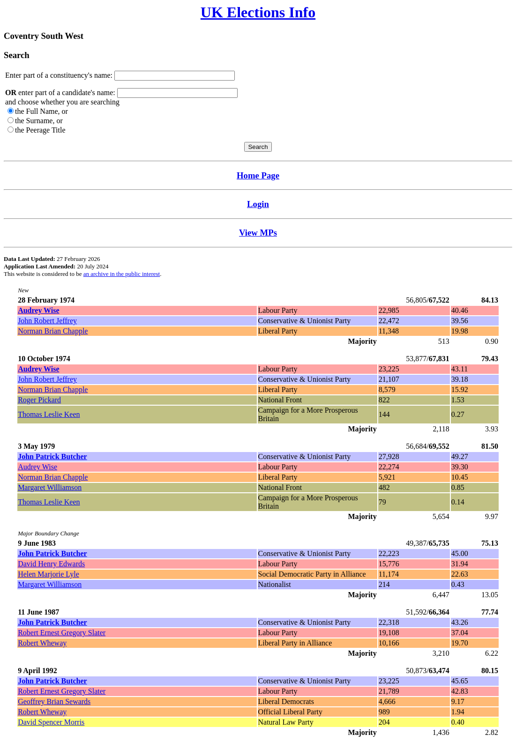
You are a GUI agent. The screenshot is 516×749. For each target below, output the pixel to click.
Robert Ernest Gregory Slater (61, 633)
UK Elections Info (258, 12)
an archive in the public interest (121, 273)
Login (258, 204)
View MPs (258, 232)
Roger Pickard (39, 400)
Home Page (258, 175)
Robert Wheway (42, 643)
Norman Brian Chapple (53, 331)
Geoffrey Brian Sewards (54, 701)
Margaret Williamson (50, 487)
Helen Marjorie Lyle (48, 574)
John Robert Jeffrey (47, 321)
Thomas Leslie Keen (49, 414)
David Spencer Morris (51, 722)
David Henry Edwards (51, 564)
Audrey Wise (37, 467)
